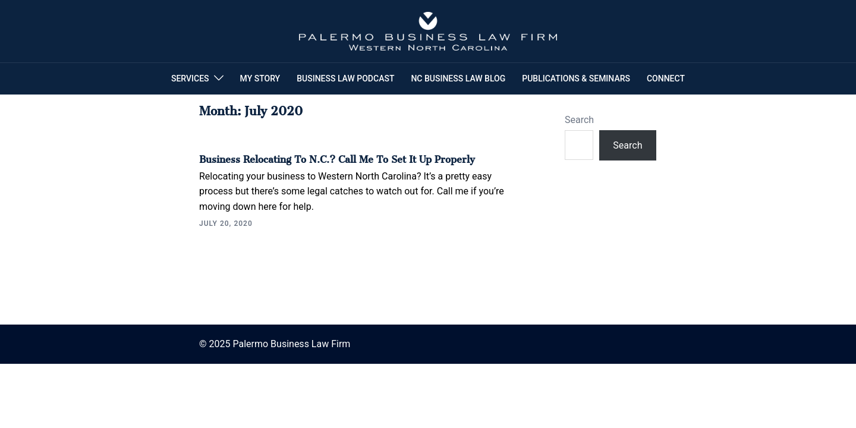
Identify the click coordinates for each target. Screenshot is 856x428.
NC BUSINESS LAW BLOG (458, 78)
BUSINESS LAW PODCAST (345, 78)
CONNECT (666, 78)
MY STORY (260, 78)
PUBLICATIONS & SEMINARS (576, 78)
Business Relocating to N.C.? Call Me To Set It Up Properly (337, 156)
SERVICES (190, 78)
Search (579, 119)
